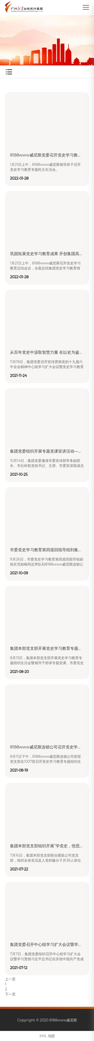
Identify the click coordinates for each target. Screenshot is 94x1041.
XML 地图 (47, 1036)
